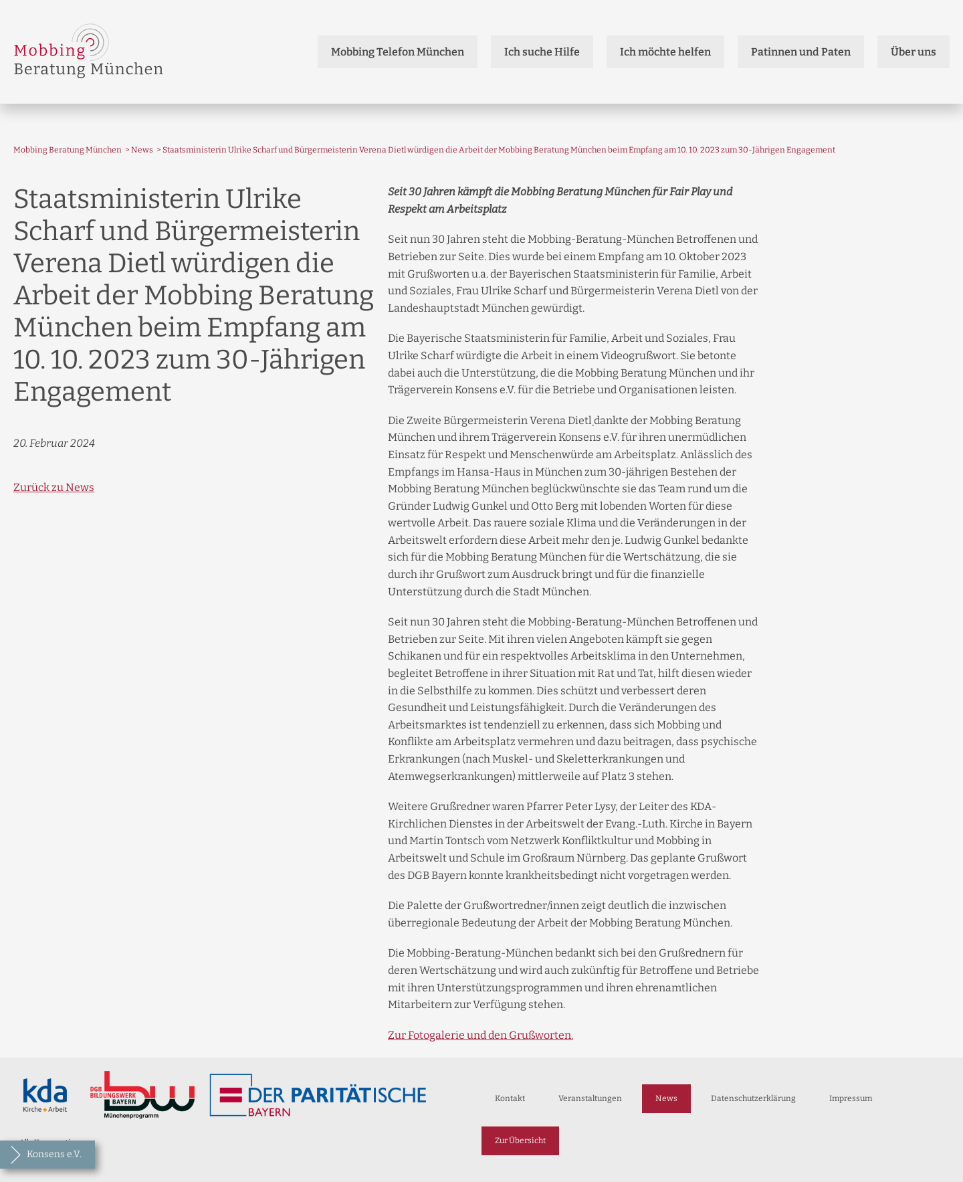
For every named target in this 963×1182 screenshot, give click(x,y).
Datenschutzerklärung (753, 1098)
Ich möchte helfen (665, 51)
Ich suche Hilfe (542, 51)
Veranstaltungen (590, 1098)
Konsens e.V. (54, 1154)
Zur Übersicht (520, 1140)
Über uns (913, 51)
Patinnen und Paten (801, 51)
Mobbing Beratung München (67, 150)
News (142, 150)
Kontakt (510, 1098)
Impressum (850, 1098)
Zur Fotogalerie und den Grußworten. (480, 1035)
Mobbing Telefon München (397, 51)
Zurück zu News (53, 487)
